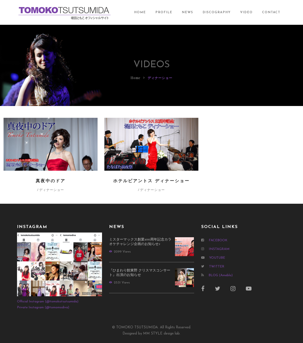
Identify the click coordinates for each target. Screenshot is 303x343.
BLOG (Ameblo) (221, 275)
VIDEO (246, 12)
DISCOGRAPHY (217, 12)
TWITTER (216, 266)
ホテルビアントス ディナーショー (151, 181)
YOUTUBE (217, 258)
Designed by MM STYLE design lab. (151, 333)
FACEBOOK (218, 240)
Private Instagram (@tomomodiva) (43, 307)
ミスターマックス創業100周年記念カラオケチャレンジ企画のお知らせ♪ (140, 241)
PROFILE (163, 12)
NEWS (187, 12)
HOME (140, 12)
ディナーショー (51, 189)
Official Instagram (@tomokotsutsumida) (47, 301)
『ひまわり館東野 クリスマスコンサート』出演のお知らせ (139, 272)
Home (136, 78)
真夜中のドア (50, 181)
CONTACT (271, 12)
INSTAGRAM (219, 249)
